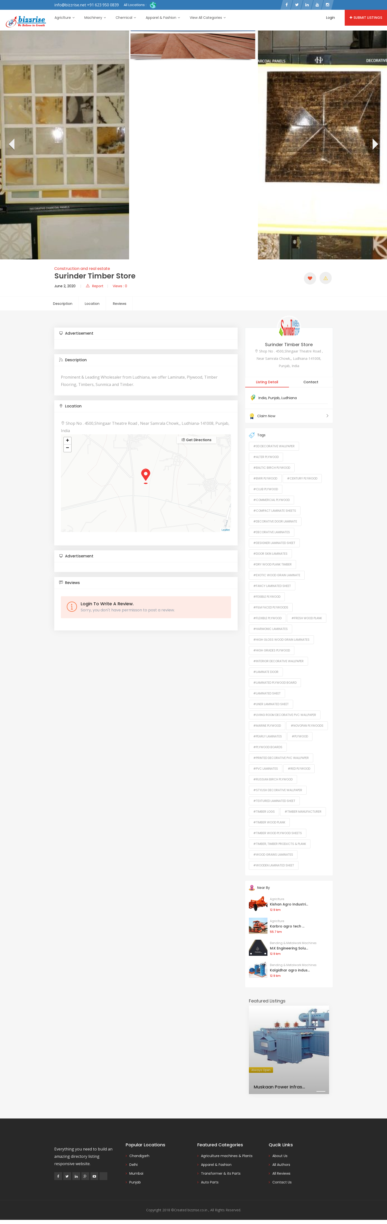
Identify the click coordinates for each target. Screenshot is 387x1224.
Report (94, 286)
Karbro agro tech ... (287, 926)
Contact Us (282, 1182)
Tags (257, 435)
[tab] (146, 334)
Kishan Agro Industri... (289, 904)
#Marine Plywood (267, 726)
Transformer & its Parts (221, 1173)
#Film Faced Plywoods (270, 607)
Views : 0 (120, 286)
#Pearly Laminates (267, 736)
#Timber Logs (264, 811)
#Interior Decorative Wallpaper (278, 661)
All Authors (281, 1164)
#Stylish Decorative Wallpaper (277, 790)
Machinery (95, 17)
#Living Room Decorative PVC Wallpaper (284, 715)
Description (62, 303)
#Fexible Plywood (266, 597)
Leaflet (225, 529)
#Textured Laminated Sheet (274, 801)
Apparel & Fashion (163, 17)
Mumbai (136, 1173)
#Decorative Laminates (271, 532)
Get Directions (196, 439)
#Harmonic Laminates (270, 629)
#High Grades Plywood (271, 650)
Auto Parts (210, 1182)
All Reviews (281, 1173)
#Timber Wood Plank (269, 822)
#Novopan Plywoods (307, 726)
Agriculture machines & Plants (227, 1155)
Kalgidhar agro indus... (290, 970)
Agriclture (65, 17)
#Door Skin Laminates (270, 554)
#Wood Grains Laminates (273, 854)
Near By (259, 887)
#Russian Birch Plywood (273, 779)
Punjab (274, 397)
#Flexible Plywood (267, 618)
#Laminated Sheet (267, 693)
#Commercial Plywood (271, 500)
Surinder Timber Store (289, 344)
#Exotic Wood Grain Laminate (276, 575)
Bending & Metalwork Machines (293, 943)
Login (330, 17)
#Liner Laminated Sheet (271, 704)
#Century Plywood (302, 478)
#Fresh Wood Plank (306, 618)
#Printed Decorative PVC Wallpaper (281, 758)
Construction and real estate (82, 268)
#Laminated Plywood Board (275, 683)
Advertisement (76, 333)
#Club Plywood (265, 489)
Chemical (126, 17)
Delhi (133, 1164)
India (262, 397)
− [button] (67, 448)
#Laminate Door (265, 672)
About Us (279, 1155)
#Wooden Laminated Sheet (273, 865)
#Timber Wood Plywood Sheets (277, 833)
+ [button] (67, 441)
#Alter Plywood (266, 457)
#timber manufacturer (303, 811)
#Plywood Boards (267, 747)
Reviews (119, 303)
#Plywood (300, 736)
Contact (310, 382)
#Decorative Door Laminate (275, 521)
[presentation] (11, 144)
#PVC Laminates (265, 768)
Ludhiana (289, 397)
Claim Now (289, 416)
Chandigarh (139, 1155)
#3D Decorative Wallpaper (274, 446)
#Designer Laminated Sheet (274, 543)
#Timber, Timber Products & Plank (279, 844)
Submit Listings (366, 17)
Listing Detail (267, 382)
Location (92, 303)
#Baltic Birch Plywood (271, 468)
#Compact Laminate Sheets (274, 511)
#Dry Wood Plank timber (272, 564)
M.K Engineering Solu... (289, 948)
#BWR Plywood (265, 478)
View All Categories (208, 17)
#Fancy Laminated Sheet (272, 586)
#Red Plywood (299, 768)
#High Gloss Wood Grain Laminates (281, 640)
